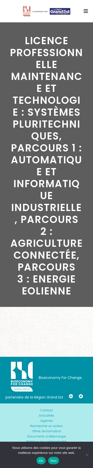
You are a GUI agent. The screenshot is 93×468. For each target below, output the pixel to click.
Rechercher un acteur (46, 426)
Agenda (46, 421)
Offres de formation (46, 431)
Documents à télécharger (46, 436)
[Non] (86, 454)
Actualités (46, 416)
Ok (41, 461)
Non (54, 461)
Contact (46, 410)
